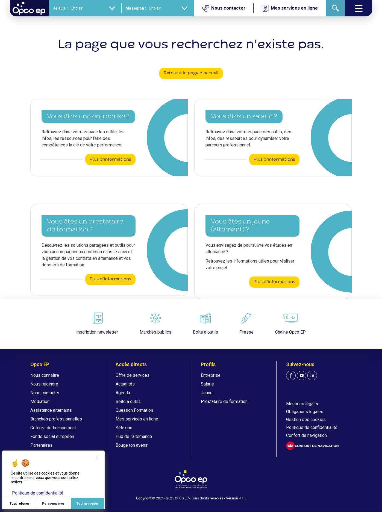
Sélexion (124, 427)
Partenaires (41, 445)
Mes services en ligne (137, 419)
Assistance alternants (51, 410)
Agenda (123, 392)
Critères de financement (53, 427)
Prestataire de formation (224, 401)
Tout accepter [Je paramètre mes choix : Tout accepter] (87, 503)
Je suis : (59, 8)
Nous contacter (44, 392)
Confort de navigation (306, 435)
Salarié (207, 384)
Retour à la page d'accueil (191, 73)
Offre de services (132, 375)
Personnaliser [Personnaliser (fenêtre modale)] (53, 503)
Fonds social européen (52, 436)
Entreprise (211, 375)
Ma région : (135, 8)
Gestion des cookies (306, 419)
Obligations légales (304, 411)
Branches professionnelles (56, 419)
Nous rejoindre (44, 384)
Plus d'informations (110, 159)
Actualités (125, 384)
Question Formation (134, 410)
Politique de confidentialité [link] (37, 493)
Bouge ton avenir (132, 445)
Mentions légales (302, 403)
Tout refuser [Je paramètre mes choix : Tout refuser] (20, 503)
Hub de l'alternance (134, 436)
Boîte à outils (128, 401)
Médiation (39, 401)
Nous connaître (44, 375)
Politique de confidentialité (311, 427)
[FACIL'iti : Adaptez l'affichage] (312, 446)
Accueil (17, 23)
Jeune (207, 392)
